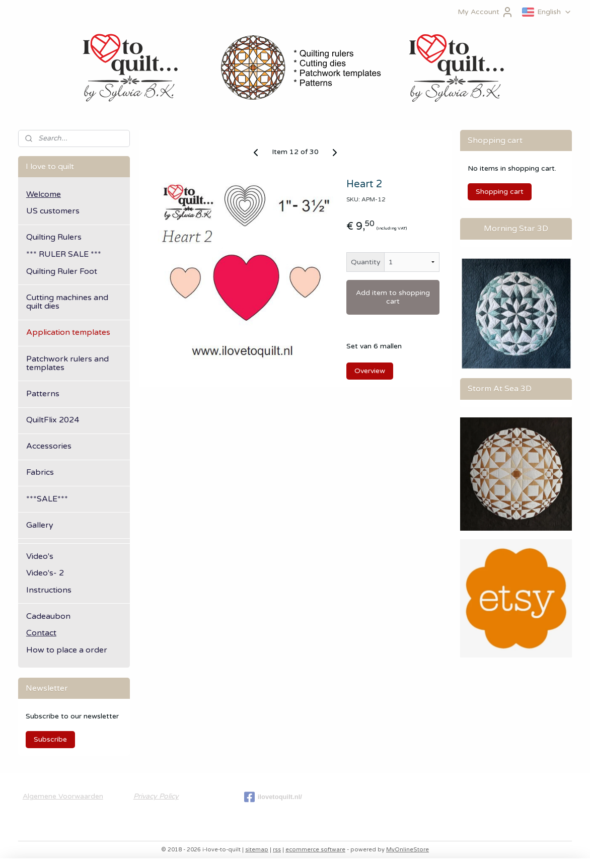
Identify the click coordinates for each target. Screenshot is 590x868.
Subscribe (50, 739)
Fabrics (40, 472)
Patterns (42, 394)
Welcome (43, 194)
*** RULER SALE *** (63, 254)
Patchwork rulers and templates (67, 363)
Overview (369, 371)
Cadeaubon (48, 616)
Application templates (68, 332)
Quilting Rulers (54, 237)
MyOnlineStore (407, 849)
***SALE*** (47, 499)
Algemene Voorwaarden (63, 796)
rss (277, 849)
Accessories (48, 446)
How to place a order (66, 650)
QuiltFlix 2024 (52, 420)
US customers (53, 211)
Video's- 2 (45, 573)
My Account (485, 12)
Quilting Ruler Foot (61, 271)
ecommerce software (315, 849)
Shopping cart (500, 191)
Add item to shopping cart (393, 297)
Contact (41, 633)
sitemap (256, 849)
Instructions (48, 590)
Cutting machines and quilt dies (67, 302)
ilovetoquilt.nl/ (273, 797)
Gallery (39, 525)
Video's (39, 556)
